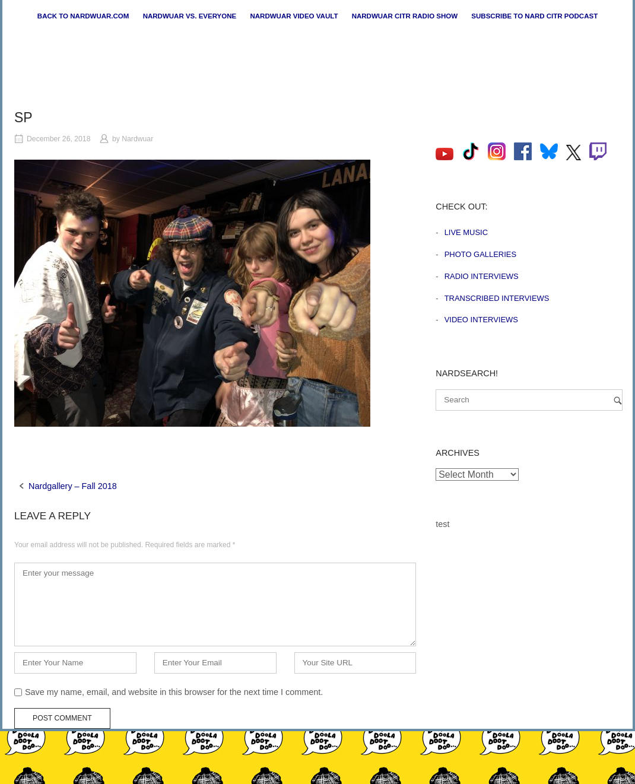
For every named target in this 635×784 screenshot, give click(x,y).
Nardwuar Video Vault (294, 16)
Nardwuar (137, 139)
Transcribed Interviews (497, 298)
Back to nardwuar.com (83, 16)
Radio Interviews (481, 276)
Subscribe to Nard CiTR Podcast (534, 16)
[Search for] (529, 400)
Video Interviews (481, 319)
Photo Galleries (480, 254)
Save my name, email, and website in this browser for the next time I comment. (174, 692)
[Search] (618, 400)
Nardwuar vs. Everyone (190, 16)
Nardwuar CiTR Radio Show (405, 16)
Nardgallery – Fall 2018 (72, 486)
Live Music (466, 232)
